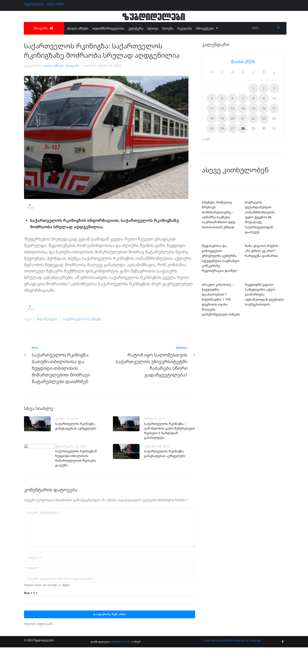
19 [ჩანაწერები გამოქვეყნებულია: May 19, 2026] (222, 118)
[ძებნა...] (262, 28)
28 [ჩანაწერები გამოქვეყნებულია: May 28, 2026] (243, 128)
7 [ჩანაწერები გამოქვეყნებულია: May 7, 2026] (243, 98)
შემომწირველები (234, 643)
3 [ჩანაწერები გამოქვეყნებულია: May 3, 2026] (274, 88)
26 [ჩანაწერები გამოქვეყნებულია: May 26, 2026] (222, 128)
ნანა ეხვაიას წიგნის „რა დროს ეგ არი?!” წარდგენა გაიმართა (261, 251)
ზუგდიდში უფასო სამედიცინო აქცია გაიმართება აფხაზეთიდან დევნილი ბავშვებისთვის (264, 324)
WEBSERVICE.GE (120, 644)
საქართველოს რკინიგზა (82, 321)
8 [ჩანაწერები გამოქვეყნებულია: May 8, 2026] (253, 98)
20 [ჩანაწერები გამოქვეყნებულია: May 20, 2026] (232, 118)
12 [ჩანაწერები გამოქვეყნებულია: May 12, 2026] (222, 108)
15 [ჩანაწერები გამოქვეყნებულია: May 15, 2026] (253, 108)
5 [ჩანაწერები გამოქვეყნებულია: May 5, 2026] (222, 98)
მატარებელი (47, 321)
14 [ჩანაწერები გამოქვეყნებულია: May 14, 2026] (243, 108)
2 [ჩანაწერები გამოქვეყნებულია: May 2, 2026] (264, 88)
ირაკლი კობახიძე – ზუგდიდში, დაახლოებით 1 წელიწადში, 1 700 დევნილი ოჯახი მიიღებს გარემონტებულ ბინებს (221, 329)
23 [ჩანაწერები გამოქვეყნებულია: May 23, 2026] (264, 118)
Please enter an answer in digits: (47, 587)
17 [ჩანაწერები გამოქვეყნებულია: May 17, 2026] (274, 108)
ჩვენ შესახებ (212, 643)
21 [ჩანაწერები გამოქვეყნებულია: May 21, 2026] (243, 118)
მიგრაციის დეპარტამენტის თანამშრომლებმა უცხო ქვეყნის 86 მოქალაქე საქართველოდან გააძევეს (260, 217)
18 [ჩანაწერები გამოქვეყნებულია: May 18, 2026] (212, 118)
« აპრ (206, 139)
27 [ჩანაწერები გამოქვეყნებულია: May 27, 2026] (232, 128)
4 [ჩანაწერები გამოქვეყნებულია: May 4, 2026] (212, 98)
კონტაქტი (254, 643)
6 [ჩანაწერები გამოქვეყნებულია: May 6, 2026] (232, 98)
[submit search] (278, 27)
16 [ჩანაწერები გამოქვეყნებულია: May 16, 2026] (264, 108)
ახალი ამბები (53, 65)
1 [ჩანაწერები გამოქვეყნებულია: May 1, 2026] (253, 88)
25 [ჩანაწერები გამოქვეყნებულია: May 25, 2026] (212, 128)
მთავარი (73, 65)
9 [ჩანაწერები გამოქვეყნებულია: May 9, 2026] (264, 98)
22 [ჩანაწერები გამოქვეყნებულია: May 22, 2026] (253, 118)
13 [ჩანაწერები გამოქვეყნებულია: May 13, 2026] (232, 108)
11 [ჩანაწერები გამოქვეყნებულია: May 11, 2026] (212, 108)
